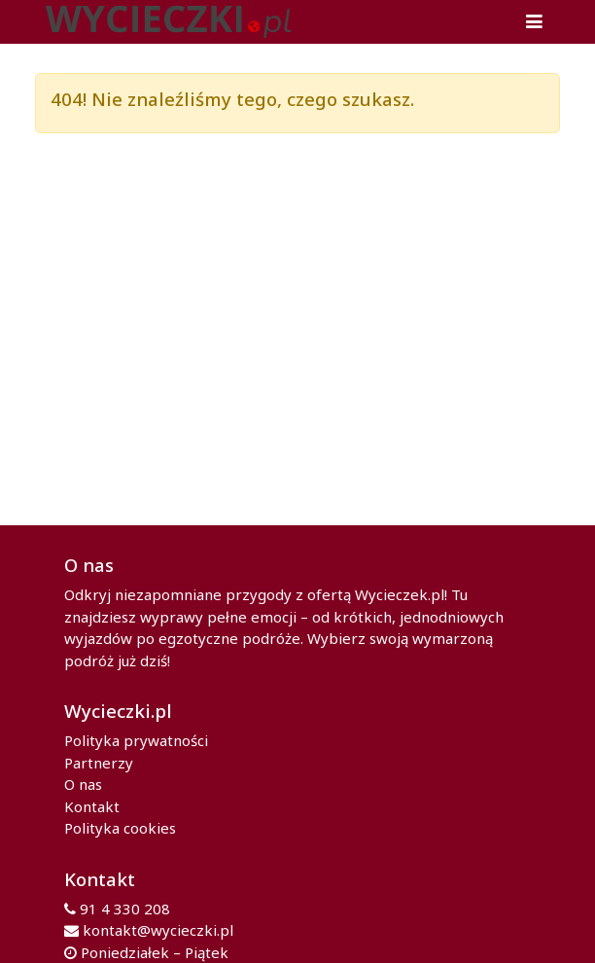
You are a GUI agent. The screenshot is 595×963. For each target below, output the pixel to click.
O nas (83, 784)
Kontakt (92, 806)
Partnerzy (98, 762)
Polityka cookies (120, 828)
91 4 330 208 (125, 908)
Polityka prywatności (136, 740)
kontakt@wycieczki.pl (158, 930)
